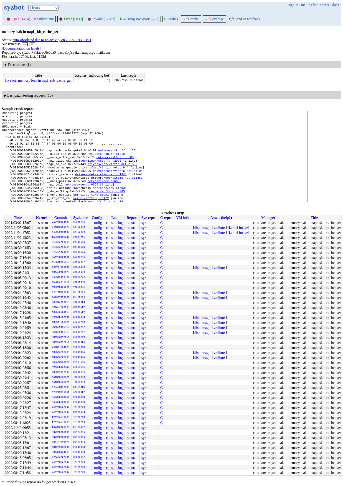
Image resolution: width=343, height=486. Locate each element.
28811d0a (79, 352)
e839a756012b (60, 322)
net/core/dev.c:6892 (104, 195)
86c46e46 (79, 372)
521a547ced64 (60, 307)
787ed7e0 (79, 417)
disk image (202, 228)
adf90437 (79, 262)
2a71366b (79, 242)
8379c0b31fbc (60, 432)
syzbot (14, 7)
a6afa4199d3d (60, 267)
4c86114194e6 (60, 277)
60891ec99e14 (60, 302)
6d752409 (79, 227)
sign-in (293, 5)
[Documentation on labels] (21, 48)
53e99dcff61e (60, 337)
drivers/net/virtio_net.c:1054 (118, 183)
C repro (166, 218)
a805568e (79, 367)
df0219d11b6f (60, 392)
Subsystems (44, 19)
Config (97, 218)
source (325, 5)
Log (114, 218)
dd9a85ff (79, 307)
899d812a (79, 252)
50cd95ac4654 (60, 452)
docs (335, 5)
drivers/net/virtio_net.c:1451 (116, 191)
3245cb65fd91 (60, 317)
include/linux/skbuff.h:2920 (97, 171)
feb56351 (79, 287)
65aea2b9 (79, 337)
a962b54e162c (60, 287)
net (25, 44)
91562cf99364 (60, 242)
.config (97, 223)
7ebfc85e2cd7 (60, 407)
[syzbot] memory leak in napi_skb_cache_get (38, 80)
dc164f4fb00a (60, 297)
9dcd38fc (79, 342)
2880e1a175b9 (60, 372)
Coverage (214, 19)
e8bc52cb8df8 (60, 272)
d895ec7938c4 (60, 352)
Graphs (190, 19)
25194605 (79, 362)
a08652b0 (79, 322)
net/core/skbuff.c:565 (115, 167)
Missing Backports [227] (139, 19)
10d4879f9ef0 (60, 442)
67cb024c (79, 257)
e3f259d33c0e (60, 447)
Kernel (41, 218)
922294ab (79, 347)
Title (314, 218)
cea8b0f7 (79, 392)
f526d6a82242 (60, 237)
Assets (215, 218)
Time (18, 218)
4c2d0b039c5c (60, 397)
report (131, 223)
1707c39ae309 (60, 292)
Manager (268, 218)
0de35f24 (79, 277)
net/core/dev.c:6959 (81, 199)
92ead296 (79, 222)
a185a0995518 (60, 262)
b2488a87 (79, 427)
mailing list (309, 5)
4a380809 (79, 377)
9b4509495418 (60, 327)
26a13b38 (79, 397)
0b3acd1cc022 (60, 362)
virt (32, 44)
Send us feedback (244, 19)
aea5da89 (79, 267)
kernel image (238, 228)
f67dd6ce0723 (60, 427)
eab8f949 (79, 282)
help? (226, 218)
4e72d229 (79, 407)
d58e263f (79, 457)
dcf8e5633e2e (60, 377)
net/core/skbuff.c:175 (116, 158)
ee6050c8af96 (60, 232)
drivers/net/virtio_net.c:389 (112, 175)
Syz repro (148, 218)
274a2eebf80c (60, 457)
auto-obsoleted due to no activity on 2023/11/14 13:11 (52, 40)
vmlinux (219, 228)
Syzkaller (80, 218)
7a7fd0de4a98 (60, 222)
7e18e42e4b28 (60, 347)
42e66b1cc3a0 (60, 367)
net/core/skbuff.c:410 (106, 162)
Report (132, 218)
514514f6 (79, 387)
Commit (60, 218)
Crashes (170, 19)
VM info (182, 218)
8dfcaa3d (79, 412)
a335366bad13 (60, 312)
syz (143, 223)
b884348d (79, 317)
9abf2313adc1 (60, 257)
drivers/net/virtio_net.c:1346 (101, 187)
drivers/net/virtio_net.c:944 (103, 179)
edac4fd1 (79, 237)
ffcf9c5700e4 (60, 417)
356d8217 (79, 327)
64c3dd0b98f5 (60, 227)
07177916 (79, 432)
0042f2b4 (79, 292)
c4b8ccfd (79, 302)
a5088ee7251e (60, 282)
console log (114, 223)
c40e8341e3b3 (60, 387)
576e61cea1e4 (60, 252)
